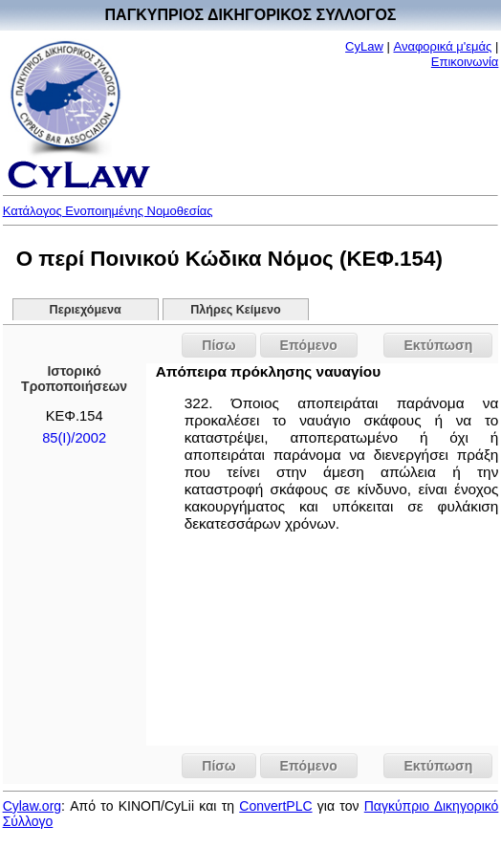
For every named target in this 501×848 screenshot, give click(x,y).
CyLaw (364, 46)
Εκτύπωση (437, 345)
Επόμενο (309, 345)
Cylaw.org (32, 806)
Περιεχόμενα (85, 309)
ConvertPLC (275, 806)
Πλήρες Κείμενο (235, 309)
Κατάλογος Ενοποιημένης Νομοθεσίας (108, 211)
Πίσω (218, 345)
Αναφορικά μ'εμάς (442, 46)
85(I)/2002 (74, 438)
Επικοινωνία (465, 61)
